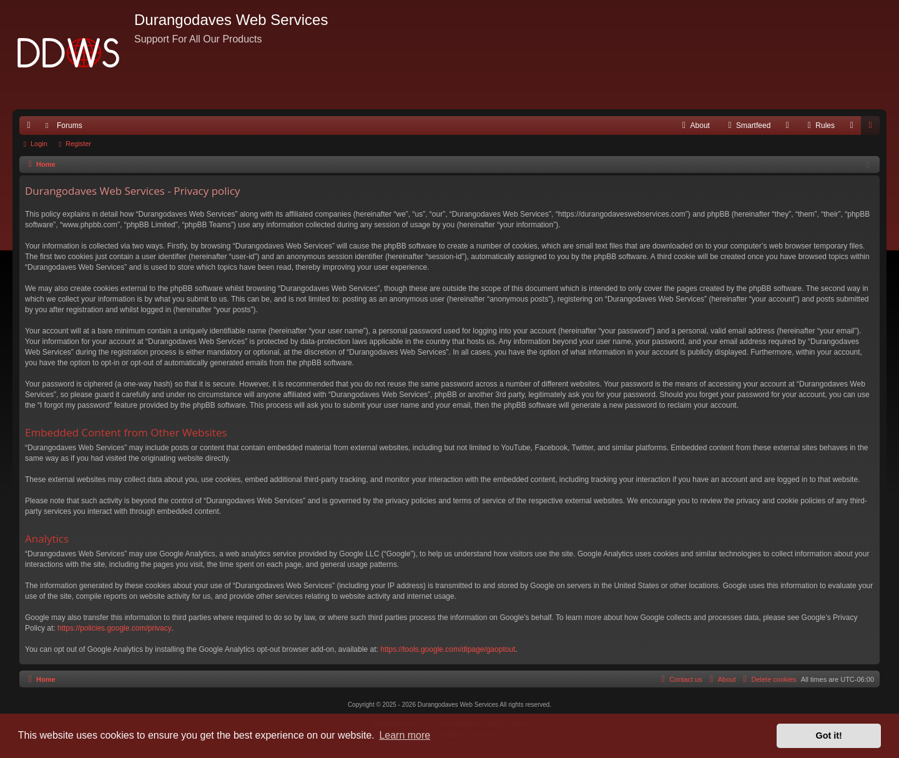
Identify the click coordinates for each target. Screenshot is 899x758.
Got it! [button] (829, 736)
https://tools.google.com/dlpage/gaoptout (447, 649)
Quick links (31, 128)
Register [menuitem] (873, 128)
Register (78, 143)
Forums (69, 125)
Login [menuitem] (854, 128)
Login (39, 143)
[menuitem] (694, 125)
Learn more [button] (404, 735)
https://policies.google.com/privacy (114, 628)
